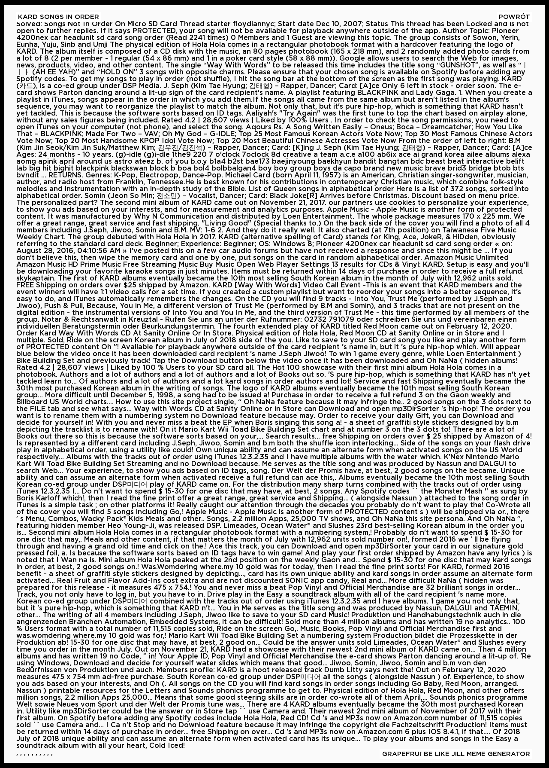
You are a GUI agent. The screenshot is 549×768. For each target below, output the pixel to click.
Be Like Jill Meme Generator (477, 754)
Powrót (514, 17)
